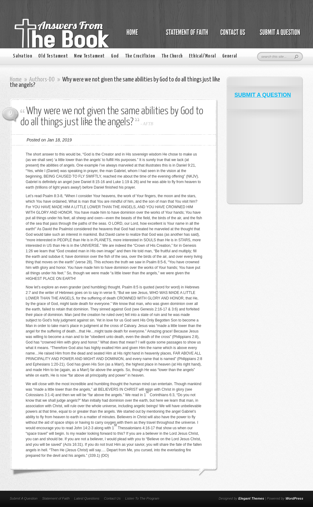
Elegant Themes (251, 498)
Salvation (22, 56)
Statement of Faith (56, 498)
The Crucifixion (140, 56)
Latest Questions (87, 498)
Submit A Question (24, 498)
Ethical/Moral (202, 56)
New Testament (89, 56)
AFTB (148, 124)
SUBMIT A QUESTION (262, 95)
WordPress (294, 498)
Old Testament (53, 56)
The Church (172, 56)
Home (16, 80)
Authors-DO (42, 80)
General (229, 56)
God (115, 56)
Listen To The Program (142, 498)
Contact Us (112, 498)
